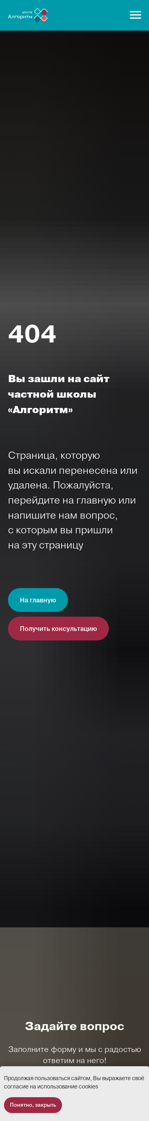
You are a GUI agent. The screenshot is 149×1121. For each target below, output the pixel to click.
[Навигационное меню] (135, 15)
